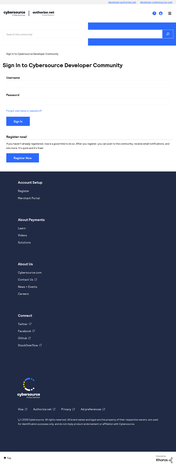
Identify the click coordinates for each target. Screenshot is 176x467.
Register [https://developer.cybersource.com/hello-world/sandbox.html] (23, 191)
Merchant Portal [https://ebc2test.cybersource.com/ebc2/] (29, 198)
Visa (21, 409)
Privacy (66, 409)
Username (13, 77)
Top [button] (9, 457)
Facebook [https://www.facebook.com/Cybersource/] (24, 331)
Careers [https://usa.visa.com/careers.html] (23, 293)
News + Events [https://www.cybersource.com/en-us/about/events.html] (27, 286)
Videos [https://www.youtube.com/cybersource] (22, 235)
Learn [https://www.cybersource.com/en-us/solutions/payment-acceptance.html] (22, 228)
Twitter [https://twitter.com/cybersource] (23, 324)
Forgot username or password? (24, 110)
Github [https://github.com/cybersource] (22, 338)
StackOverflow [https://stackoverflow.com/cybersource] (28, 345)
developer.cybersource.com (156, 2)
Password (12, 95)
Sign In (161, 13)
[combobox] (88, 34)
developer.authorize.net (122, 2)
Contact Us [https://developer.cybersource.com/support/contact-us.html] (25, 279)
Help (155, 13)
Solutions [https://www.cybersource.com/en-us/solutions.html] (24, 242)
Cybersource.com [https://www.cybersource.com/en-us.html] (30, 272)
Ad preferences (91, 409)
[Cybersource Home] (28, 388)
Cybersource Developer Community (14, 13)
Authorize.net (42, 409)
